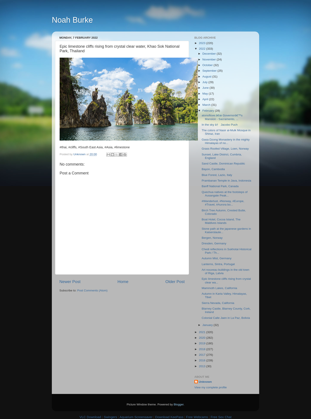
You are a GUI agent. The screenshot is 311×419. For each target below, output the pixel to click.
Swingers (110, 417)
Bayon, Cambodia (213, 169)
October (208, 65)
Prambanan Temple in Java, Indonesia (226, 180)
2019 (202, 343)
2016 (202, 360)
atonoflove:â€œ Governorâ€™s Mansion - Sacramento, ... (222, 117)
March (206, 104)
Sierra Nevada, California (218, 303)
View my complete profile (210, 387)
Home (122, 281)
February (208, 110)
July (205, 82)
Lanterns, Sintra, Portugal (218, 264)
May (205, 93)
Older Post (175, 281)
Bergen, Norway (212, 237)
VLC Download (90, 417)
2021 (202, 332)
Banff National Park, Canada (220, 186)
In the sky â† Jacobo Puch (220, 124)
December (209, 53)
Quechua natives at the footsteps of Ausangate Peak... (225, 193)
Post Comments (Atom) (92, 290)
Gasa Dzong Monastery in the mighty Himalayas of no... (226, 141)
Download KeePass (169, 417)
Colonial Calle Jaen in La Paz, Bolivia (226, 317)
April (205, 99)
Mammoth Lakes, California (219, 288)
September (209, 70)
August (207, 76)
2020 (202, 337)
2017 (202, 354)
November (209, 59)
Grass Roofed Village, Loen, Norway (225, 148)
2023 (202, 43)
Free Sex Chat (221, 417)
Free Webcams (197, 417)
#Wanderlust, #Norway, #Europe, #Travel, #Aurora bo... (223, 202)
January (208, 325)
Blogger (179, 404)
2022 (202, 48)
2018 (202, 349)
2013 (202, 366)
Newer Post (70, 281)
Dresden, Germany (214, 243)
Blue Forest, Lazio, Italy (217, 175)
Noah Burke (72, 20)
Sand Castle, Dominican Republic (223, 163)
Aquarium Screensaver (136, 417)
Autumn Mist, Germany (217, 258)
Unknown (205, 381)
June (205, 87)
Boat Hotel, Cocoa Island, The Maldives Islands (221, 221)
